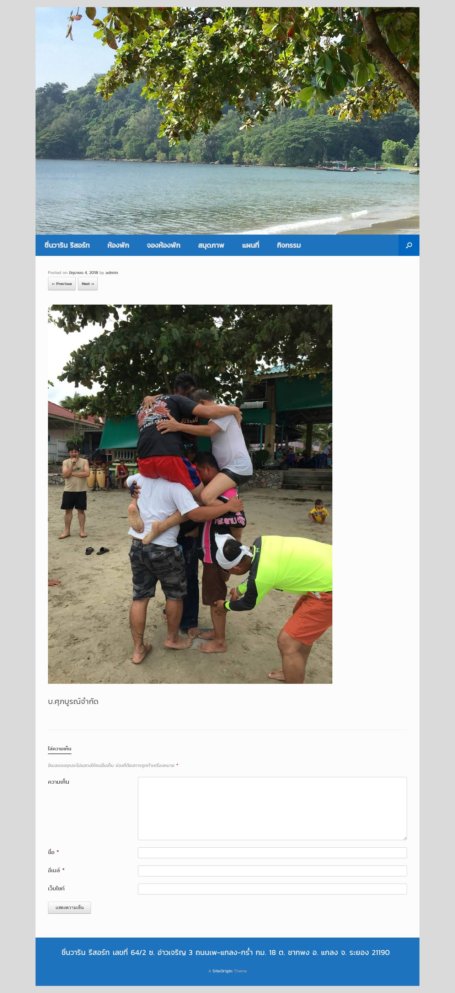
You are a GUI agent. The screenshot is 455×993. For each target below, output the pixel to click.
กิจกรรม (289, 245)
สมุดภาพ (211, 245)
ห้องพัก (118, 245)
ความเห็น (58, 782)
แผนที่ (250, 245)
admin (112, 272)
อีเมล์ (56, 870)
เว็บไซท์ (56, 888)
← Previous (62, 283)
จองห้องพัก (163, 245)
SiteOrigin (222, 971)
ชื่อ (53, 852)
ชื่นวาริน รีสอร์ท (67, 245)
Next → (88, 283)
